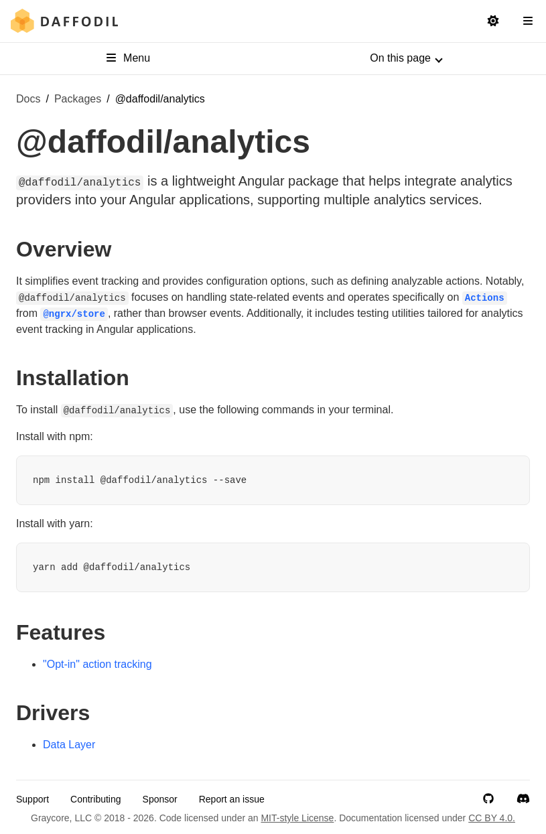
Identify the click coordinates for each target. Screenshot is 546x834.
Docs (28, 99)
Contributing (95, 799)
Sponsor (160, 799)
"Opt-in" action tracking (97, 664)
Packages (77, 99)
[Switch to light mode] (493, 21)
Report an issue (232, 799)
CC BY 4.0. (491, 818)
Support (32, 799)
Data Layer (69, 744)
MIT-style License (297, 818)
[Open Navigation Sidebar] (528, 21)
